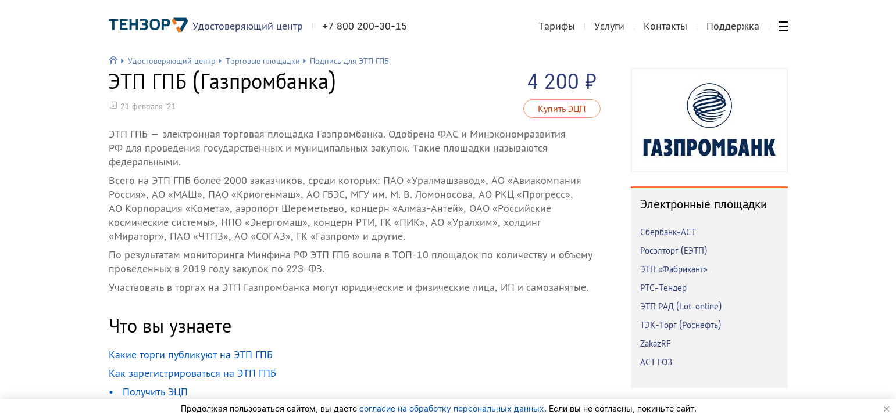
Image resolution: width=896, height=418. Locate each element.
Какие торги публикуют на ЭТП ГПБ (191, 354)
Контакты (665, 31)
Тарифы (556, 31)
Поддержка (732, 31)
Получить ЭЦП (155, 391)
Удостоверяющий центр (252, 31)
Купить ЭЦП (562, 108)
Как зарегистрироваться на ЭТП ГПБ (192, 373)
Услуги (609, 31)
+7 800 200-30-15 (369, 31)
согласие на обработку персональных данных (451, 408)
